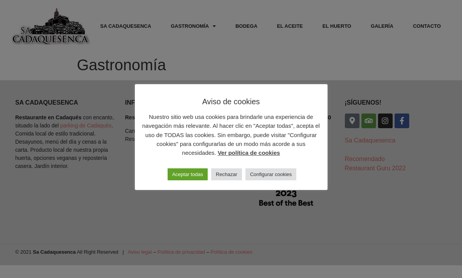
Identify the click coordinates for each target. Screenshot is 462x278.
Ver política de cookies (249, 152)
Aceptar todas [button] (187, 174)
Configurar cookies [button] (271, 174)
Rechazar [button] (226, 174)
